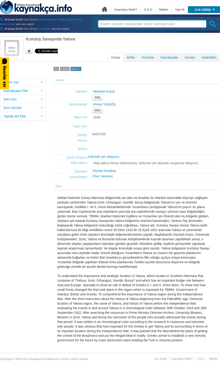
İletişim (163, 9)
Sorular (190, 57)
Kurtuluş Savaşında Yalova (50, 39)
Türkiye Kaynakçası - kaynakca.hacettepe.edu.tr (36, 7)
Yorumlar (147, 57)
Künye (115, 57)
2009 (96, 117)
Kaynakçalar (169, 57)
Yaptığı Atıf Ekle (23, 116)
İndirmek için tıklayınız (103, 156)
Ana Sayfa (104, 9)
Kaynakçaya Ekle (23, 91)
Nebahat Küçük (104, 91)
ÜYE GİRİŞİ (205, 9)
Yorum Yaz (23, 82)
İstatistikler (209, 57)
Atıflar (131, 57)
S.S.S (148, 9)
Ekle (97, 97)
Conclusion (44, 28)
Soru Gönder (23, 108)
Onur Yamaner (102, 176)
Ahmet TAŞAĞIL (104, 104)
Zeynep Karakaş (104, 171)
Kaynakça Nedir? (126, 9)
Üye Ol (179, 9)
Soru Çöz (23, 99)
